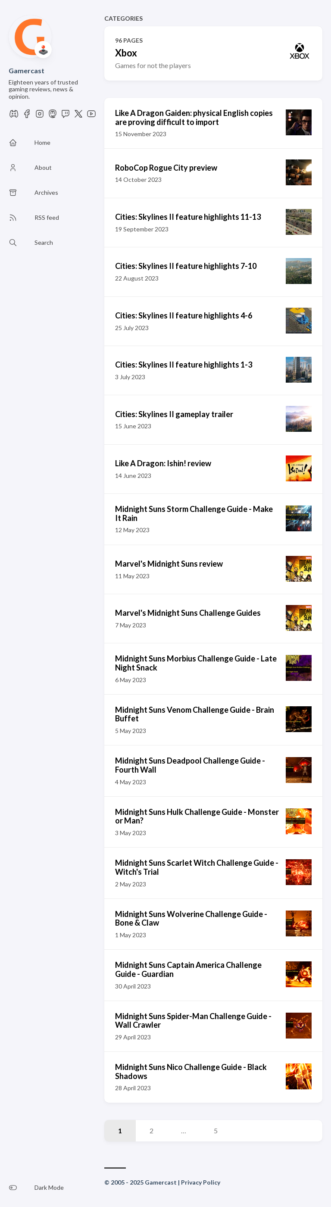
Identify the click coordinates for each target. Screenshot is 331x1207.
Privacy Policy (200, 1182)
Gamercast (26, 70)
